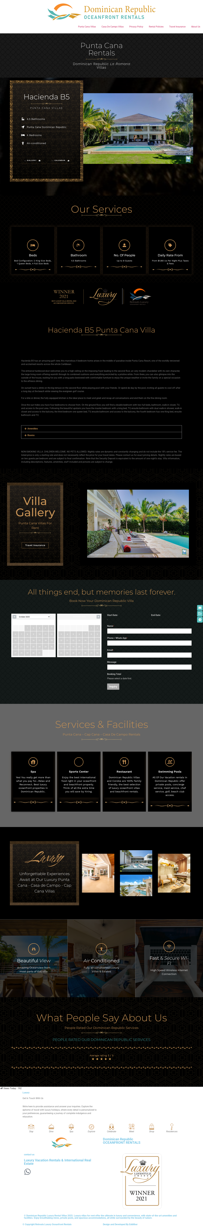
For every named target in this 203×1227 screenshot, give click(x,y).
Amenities (32, 428)
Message (111, 662)
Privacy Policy (136, 26)
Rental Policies (156, 26)
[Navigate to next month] (98, 617)
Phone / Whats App (117, 638)
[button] (101, 428)
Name (110, 626)
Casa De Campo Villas (113, 26)
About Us (195, 26)
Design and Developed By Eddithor (120, 1224)
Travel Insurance (177, 26)
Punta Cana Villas (87, 26)
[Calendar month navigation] (33, 617)
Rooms (31, 435)
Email (110, 650)
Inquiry (113, 686)
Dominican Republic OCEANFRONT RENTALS (121, 1141)
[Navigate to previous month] (14, 617)
